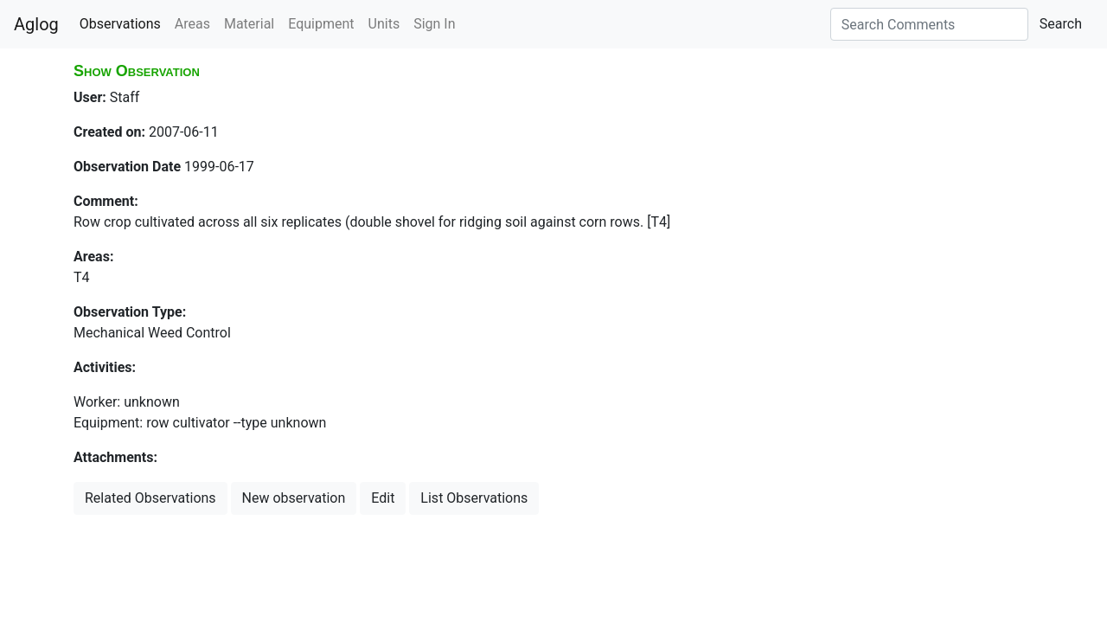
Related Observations (150, 498)
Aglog (36, 24)
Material (249, 24)
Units (384, 24)
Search (1061, 24)
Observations (120, 24)
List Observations (474, 498)
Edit (382, 498)
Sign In (434, 24)
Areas (192, 24)
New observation (294, 498)
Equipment (321, 24)
